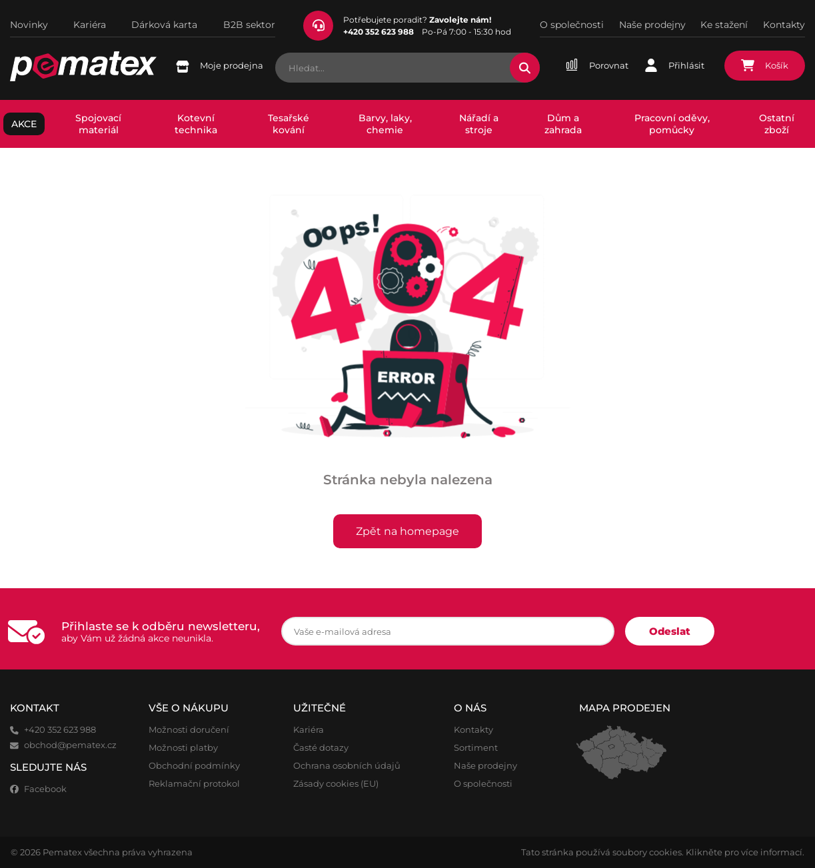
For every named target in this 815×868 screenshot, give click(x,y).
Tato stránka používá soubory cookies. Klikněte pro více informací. (662, 852)
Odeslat (669, 631)
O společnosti (572, 25)
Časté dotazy (321, 748)
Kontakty (784, 25)
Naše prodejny (652, 25)
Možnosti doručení (189, 730)
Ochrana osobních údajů (347, 766)
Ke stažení (724, 25)
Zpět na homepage (407, 531)
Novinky (29, 25)
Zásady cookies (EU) (336, 784)
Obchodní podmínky (194, 766)
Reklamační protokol (194, 784)
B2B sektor (249, 25)
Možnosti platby (183, 748)
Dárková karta (164, 25)
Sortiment (476, 748)
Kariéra (89, 25)
